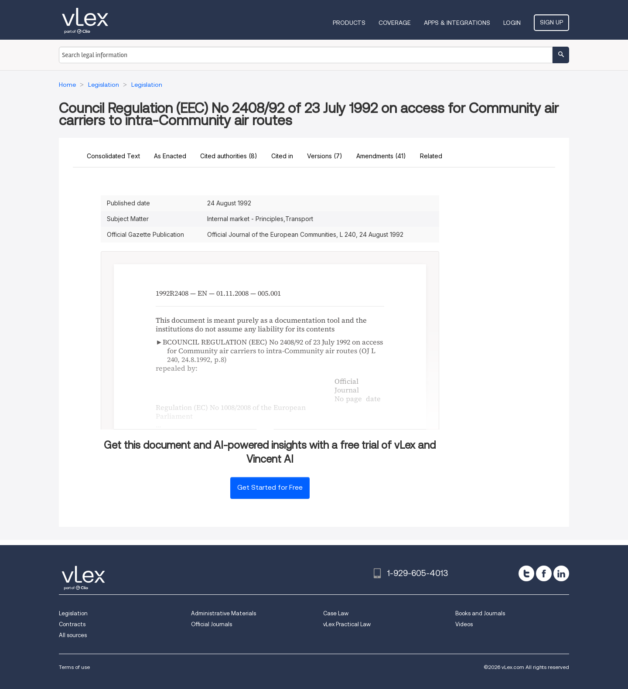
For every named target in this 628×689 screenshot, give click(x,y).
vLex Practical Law (347, 624)
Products (349, 22)
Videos (464, 624)
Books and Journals (480, 613)
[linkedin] (561, 573)
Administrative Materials (223, 613)
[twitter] (526, 573)
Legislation (73, 613)
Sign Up (551, 22)
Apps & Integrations (457, 22)
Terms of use (74, 667)
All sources (73, 635)
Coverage (395, 22)
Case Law (335, 613)
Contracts (72, 624)
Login (512, 22)
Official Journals (211, 624)
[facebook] (544, 573)
